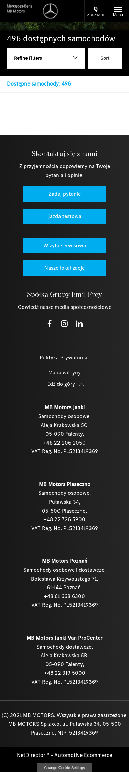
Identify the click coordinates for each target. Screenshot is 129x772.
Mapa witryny (64, 372)
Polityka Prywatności (65, 357)
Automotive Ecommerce (83, 755)
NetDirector (32, 755)
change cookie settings (64, 767)
